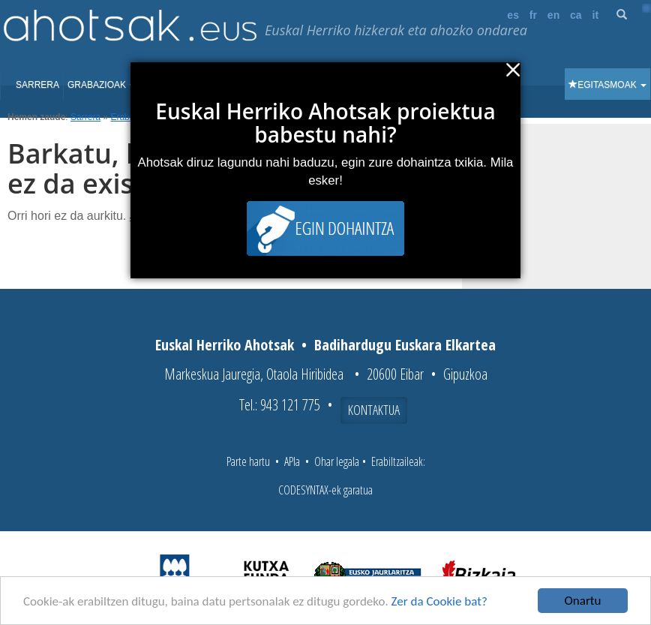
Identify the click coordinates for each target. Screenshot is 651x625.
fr (533, 15)
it (595, 15)
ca (576, 15)
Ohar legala (336, 461)
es (513, 15)
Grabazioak (102, 85)
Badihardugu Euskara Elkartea (405, 345)
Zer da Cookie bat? (440, 601)
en (554, 15)
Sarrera (37, 85)
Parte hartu (248, 461)
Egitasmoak (607, 85)
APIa (292, 461)
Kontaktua (374, 410)
